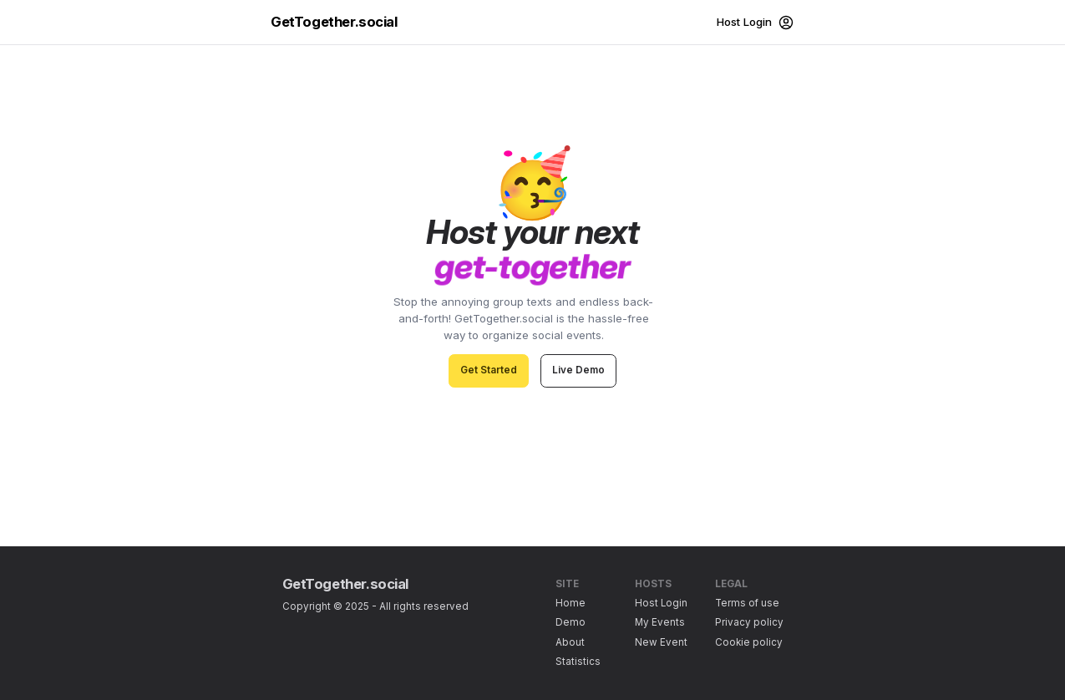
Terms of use (747, 603)
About (570, 642)
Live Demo (578, 370)
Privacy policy (749, 622)
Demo (570, 622)
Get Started (488, 370)
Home (570, 603)
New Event (661, 642)
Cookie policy (749, 642)
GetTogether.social (334, 21)
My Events (660, 622)
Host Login (661, 603)
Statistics (578, 661)
